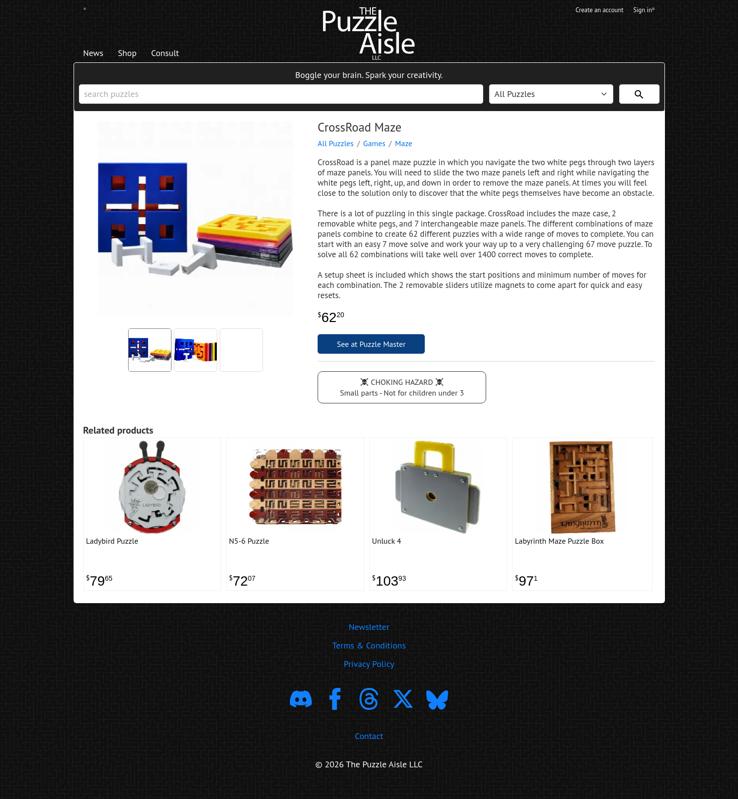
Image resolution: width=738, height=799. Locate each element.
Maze (404, 149)
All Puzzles (336, 149)
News (95, 54)
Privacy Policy (369, 674)
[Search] (639, 98)
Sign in (643, 11)
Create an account (592, 11)
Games (374, 149)
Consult (177, 54)
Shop (134, 54)
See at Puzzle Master (371, 350)
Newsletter (369, 637)
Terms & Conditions (369, 656)
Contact (369, 746)
